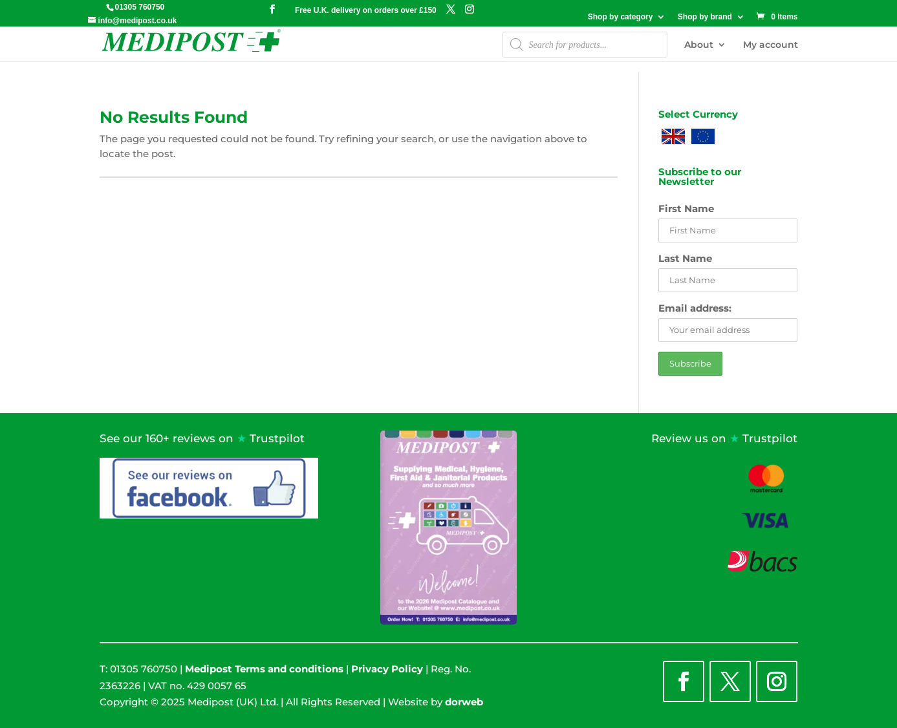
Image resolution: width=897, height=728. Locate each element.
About (698, 45)
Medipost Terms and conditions (264, 669)
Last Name (685, 258)
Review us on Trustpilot (724, 438)
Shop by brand (705, 17)
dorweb (464, 702)
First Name (686, 208)
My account (770, 45)
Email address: (694, 308)
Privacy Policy (387, 669)
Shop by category (620, 17)
